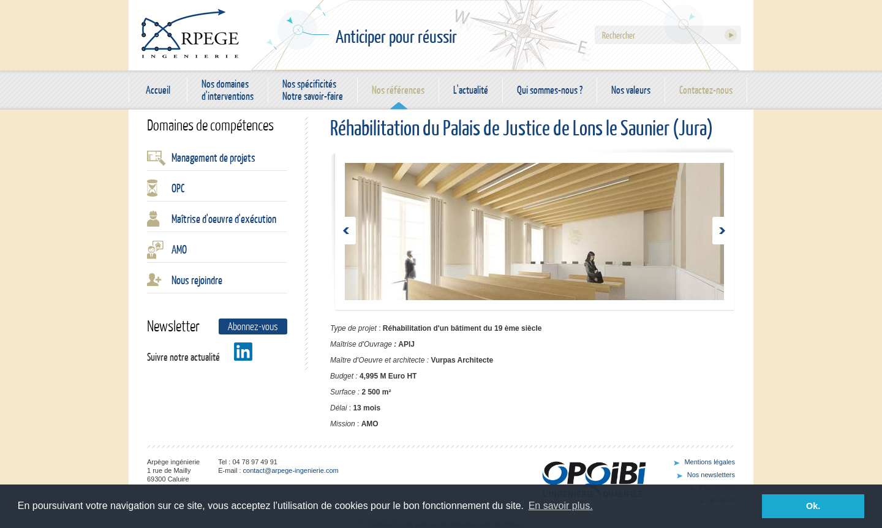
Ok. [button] (813, 506)
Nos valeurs (630, 89)
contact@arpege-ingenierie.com (291, 470)
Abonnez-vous (253, 326)
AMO (179, 249)
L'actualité (470, 89)
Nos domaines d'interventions (228, 90)
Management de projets (213, 157)
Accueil (158, 89)
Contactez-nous (706, 89)
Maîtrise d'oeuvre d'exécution (224, 218)
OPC (178, 188)
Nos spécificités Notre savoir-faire (312, 90)
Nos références (398, 89)
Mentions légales (709, 462)
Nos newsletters (711, 474)
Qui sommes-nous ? (549, 89)
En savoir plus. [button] (561, 505)
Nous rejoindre (197, 280)
